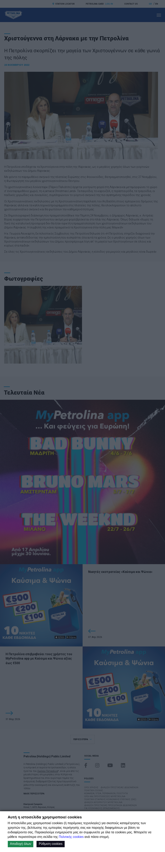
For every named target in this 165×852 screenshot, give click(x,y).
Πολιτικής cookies (71, 836)
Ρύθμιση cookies (50, 843)
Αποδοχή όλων (20, 843)
